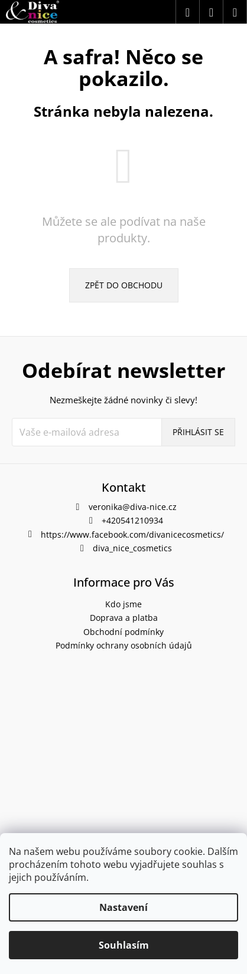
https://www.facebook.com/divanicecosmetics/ (132, 534)
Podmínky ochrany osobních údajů (124, 645)
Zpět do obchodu (123, 285)
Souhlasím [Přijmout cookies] (124, 945)
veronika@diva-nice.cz (133, 506)
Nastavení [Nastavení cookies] (123, 907)
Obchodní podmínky (123, 631)
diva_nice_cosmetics (132, 548)
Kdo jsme (123, 604)
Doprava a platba (124, 617)
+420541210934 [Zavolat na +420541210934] (132, 520)
